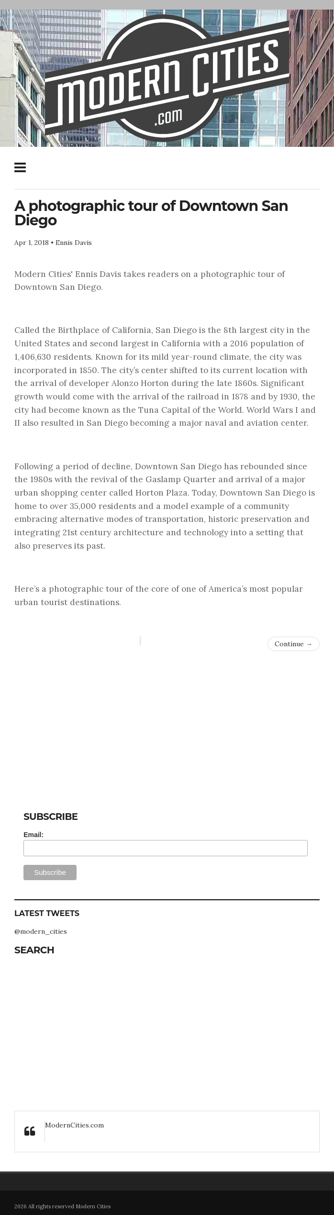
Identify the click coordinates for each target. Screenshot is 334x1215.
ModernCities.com (74, 1125)
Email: (33, 835)
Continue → (293, 644)
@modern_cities (40, 931)
